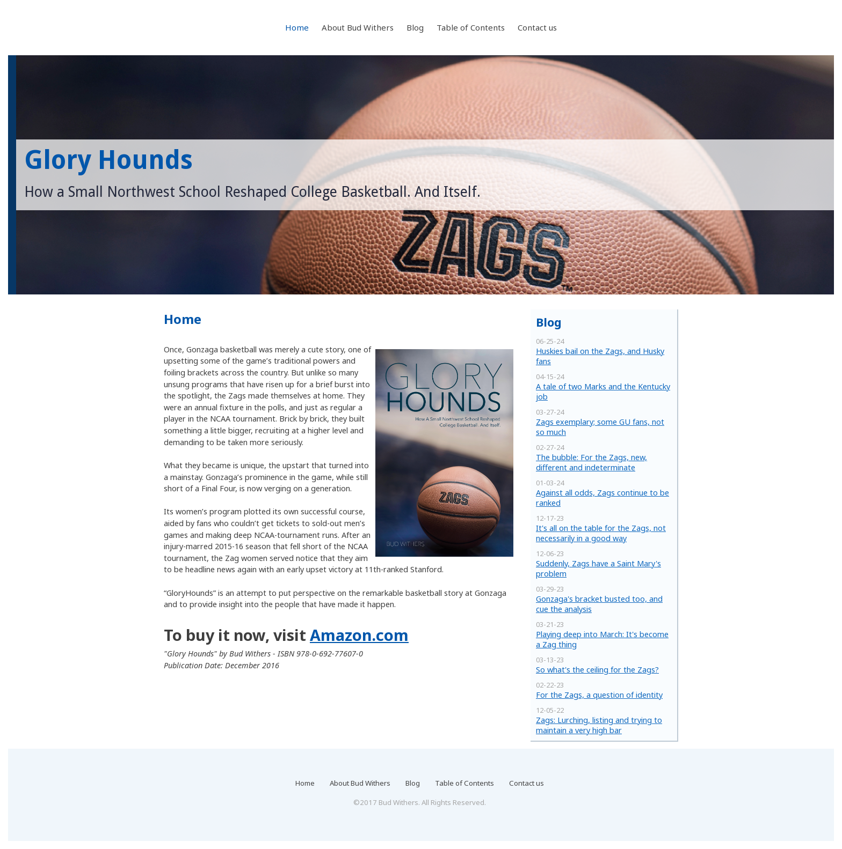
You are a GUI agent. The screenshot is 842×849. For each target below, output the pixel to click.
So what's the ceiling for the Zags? (597, 670)
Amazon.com (359, 634)
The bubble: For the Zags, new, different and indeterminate (591, 462)
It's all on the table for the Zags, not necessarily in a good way (601, 533)
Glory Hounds (108, 160)
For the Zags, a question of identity (599, 695)
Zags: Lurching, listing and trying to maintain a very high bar (599, 725)
